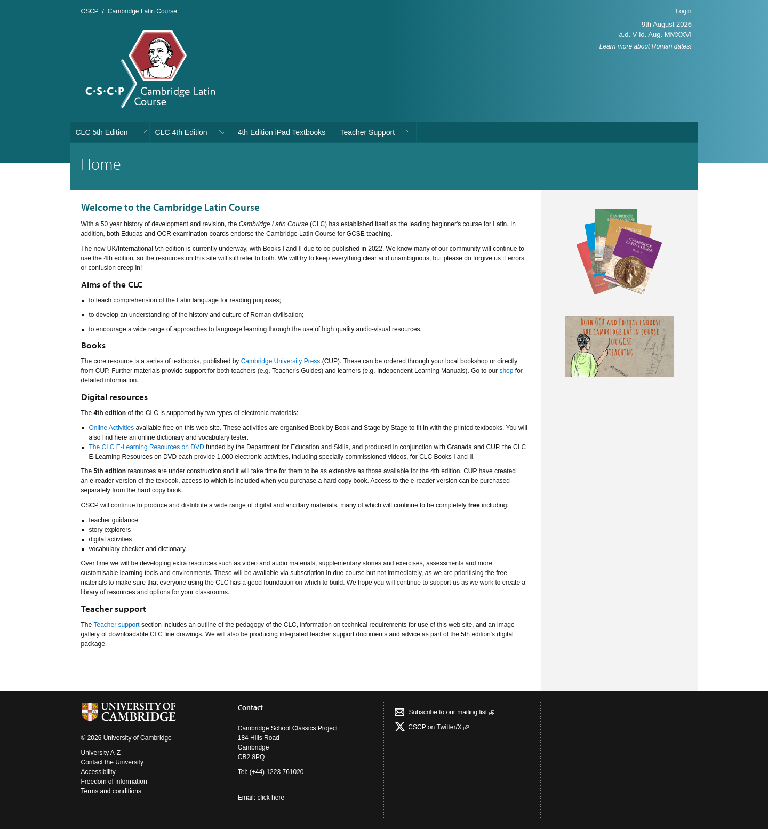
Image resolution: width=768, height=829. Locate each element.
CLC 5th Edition (102, 132)
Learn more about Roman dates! (645, 46)
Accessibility (98, 772)
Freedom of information (114, 781)
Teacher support (117, 624)
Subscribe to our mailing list (451, 712)
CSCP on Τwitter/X (437, 727)
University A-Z (101, 752)
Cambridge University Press (281, 361)
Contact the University (112, 762)
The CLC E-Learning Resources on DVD (146, 447)
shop (506, 370)
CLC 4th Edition (181, 132)
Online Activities (111, 428)
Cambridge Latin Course (142, 11)
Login (683, 11)
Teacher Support (367, 132)
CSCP (90, 11)
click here (270, 797)
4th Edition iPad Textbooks (282, 132)
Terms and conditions (111, 791)
